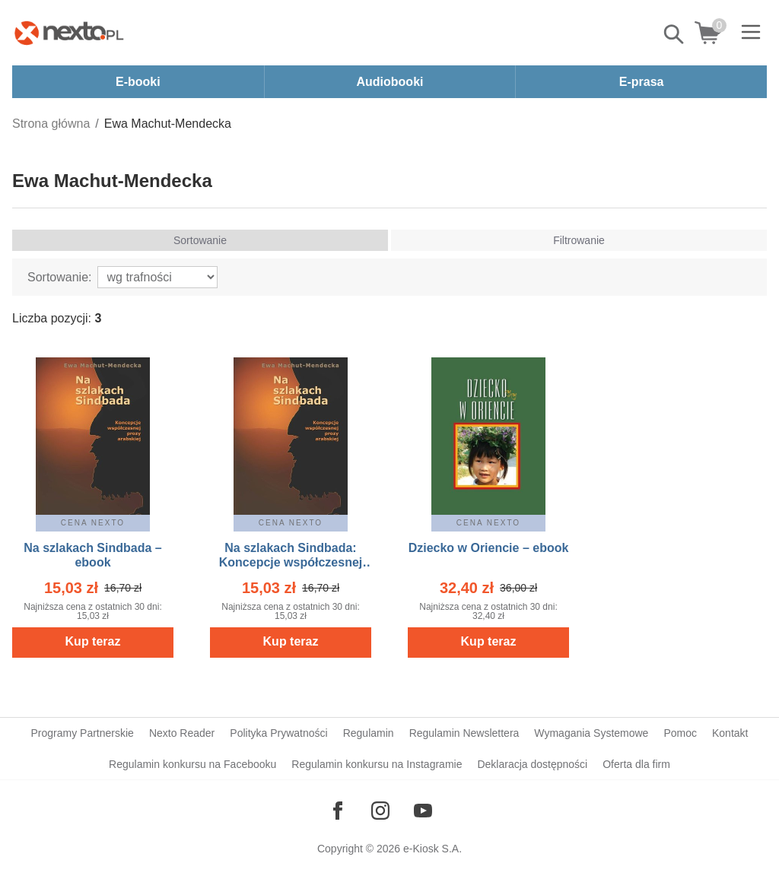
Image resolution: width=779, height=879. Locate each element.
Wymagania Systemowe (591, 733)
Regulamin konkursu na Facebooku (192, 764)
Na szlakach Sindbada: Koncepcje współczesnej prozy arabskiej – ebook (291, 562)
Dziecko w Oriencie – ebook (489, 547)
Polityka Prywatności (278, 733)
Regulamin (368, 733)
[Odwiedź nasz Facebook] (338, 810)
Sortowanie (200, 240)
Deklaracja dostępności (532, 764)
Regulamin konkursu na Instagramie (376, 764)
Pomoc (680, 733)
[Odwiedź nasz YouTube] (423, 810)
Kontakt (730, 733)
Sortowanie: (59, 277)
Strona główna (51, 123)
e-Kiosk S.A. (432, 849)
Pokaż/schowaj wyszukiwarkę (675, 34)
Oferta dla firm (636, 764)
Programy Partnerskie (82, 733)
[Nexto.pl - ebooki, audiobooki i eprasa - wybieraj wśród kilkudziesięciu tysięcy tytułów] (69, 32)
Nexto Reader (182, 733)
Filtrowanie (579, 240)
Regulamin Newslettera (464, 733)
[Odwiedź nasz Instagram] (380, 810)
